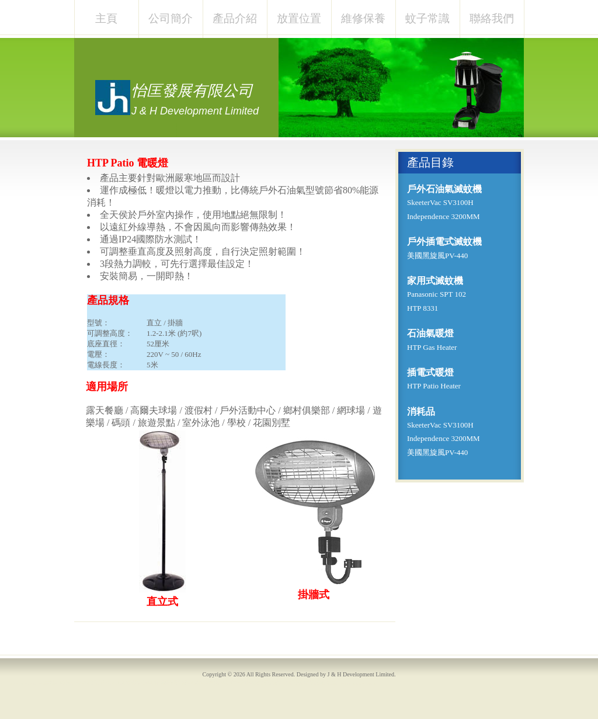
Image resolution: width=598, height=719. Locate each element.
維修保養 (363, 18)
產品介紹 (235, 18)
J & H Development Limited (361, 674)
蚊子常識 (427, 18)
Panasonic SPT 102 (436, 294)
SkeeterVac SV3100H (440, 202)
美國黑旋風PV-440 (437, 255)
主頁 (106, 18)
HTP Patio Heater (434, 385)
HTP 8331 (422, 308)
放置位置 (299, 18)
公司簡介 (170, 18)
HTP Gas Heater (432, 347)
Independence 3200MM (443, 216)
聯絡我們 (492, 18)
